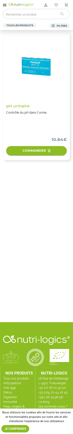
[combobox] (31, 14)
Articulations (12, 383)
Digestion (10, 397)
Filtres (59, 25)
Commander (36, 150)
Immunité (10, 402)
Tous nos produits (16, 378)
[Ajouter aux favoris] (64, 38)
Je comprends (15, 428)
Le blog (43, 402)
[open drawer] (5, 5)
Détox (7, 392)
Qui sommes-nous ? (53, 406)
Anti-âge (9, 388)
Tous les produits (19, 25)
